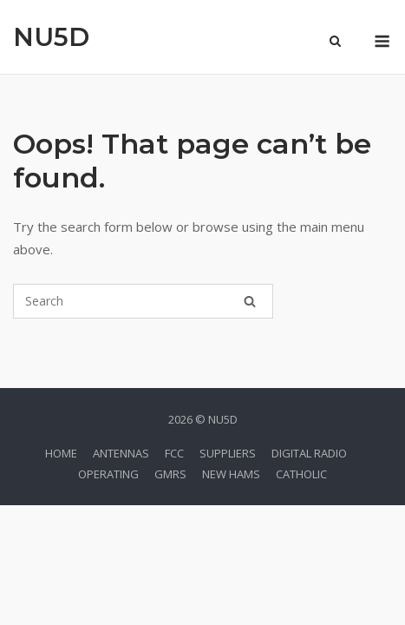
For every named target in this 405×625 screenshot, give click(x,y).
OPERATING (108, 474)
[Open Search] (335, 42)
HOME (61, 453)
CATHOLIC (301, 474)
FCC (174, 453)
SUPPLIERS (227, 453)
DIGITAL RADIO (309, 453)
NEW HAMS (231, 474)
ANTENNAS (121, 453)
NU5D (51, 37)
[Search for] (143, 301)
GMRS (170, 474)
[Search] (249, 301)
